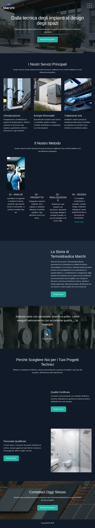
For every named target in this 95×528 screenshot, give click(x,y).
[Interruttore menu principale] (89, 5)
